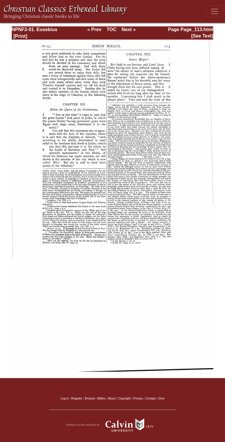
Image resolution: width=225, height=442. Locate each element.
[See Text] (202, 35)
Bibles (101, 398)
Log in (65, 398)
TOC (111, 29)
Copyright (124, 398)
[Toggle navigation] (214, 11)
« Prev (94, 29)
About (111, 398)
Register (76, 398)
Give (161, 398)
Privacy (138, 398)
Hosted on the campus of (112, 425)
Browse (90, 398)
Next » (129, 29)
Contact (151, 398)
